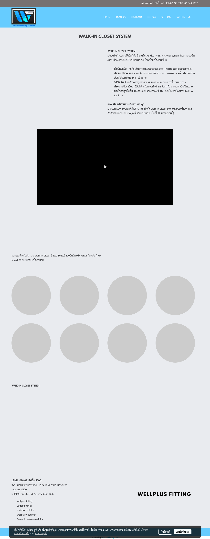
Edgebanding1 (24, 506)
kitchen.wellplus (25, 510)
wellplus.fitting (24, 501)
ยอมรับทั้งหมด (182, 531)
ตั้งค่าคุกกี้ (165, 531)
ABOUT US (120, 17)
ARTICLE (151, 17)
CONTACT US (183, 17)
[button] (196, 17)
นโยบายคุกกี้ (41, 533)
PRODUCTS (136, 17)
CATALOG (166, 17)
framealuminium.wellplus (27, 520)
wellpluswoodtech (26, 515)
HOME (107, 17)
